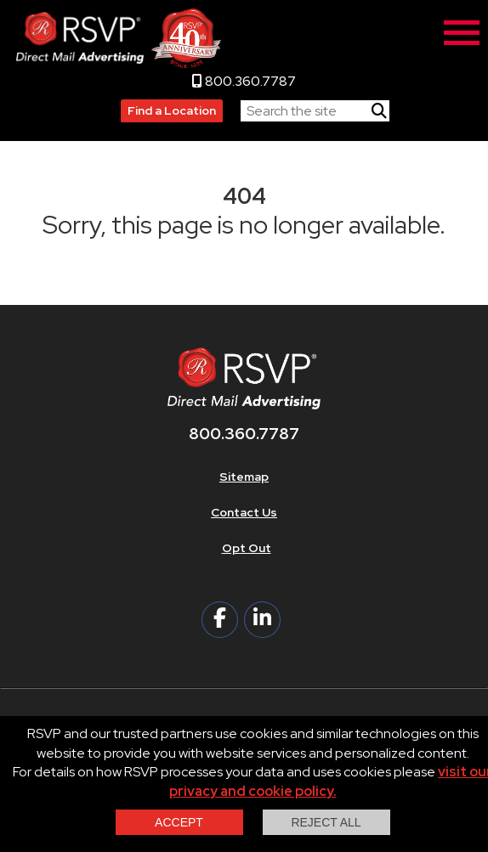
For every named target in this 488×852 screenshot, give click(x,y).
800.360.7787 (244, 81)
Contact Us (244, 512)
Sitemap (244, 476)
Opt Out (246, 548)
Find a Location (172, 110)
